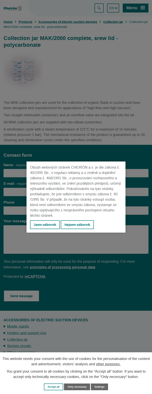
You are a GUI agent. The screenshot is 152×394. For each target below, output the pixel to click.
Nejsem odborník (77, 224)
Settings (99, 386)
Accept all (54, 386)
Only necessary (77, 386)
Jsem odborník (45, 224)
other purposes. (108, 364)
